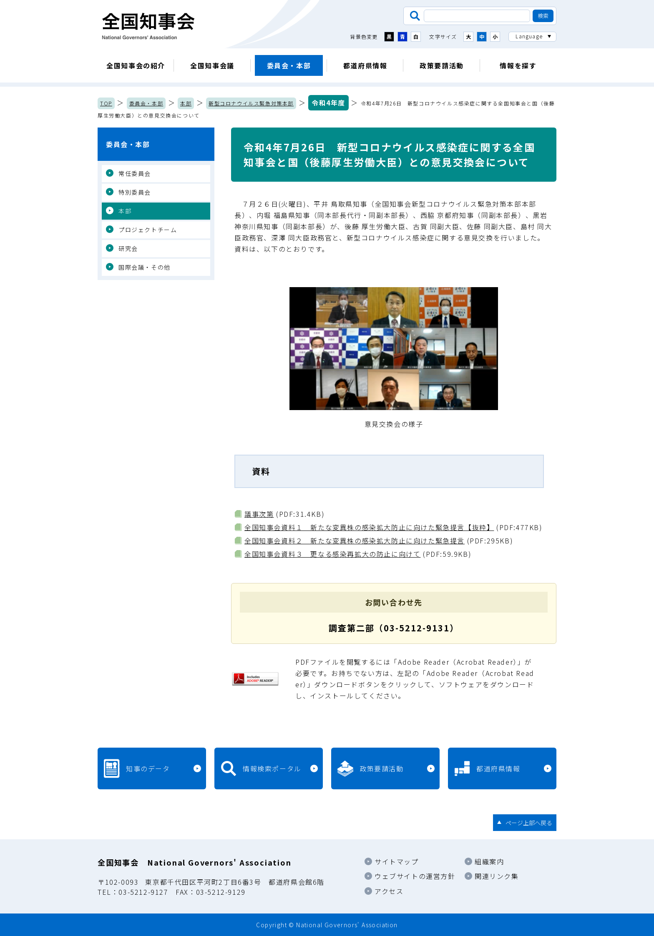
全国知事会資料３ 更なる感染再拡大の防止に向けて (332, 554)
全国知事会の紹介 (135, 65)
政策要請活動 (442, 65)
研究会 (128, 248)
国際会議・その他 (144, 267)
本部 (185, 103)
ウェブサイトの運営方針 (415, 876)
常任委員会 (134, 173)
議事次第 (259, 514)
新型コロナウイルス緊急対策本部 (251, 103)
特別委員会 (134, 192)
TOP (106, 103)
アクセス (389, 891)
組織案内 (489, 861)
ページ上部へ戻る (529, 822)
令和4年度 (328, 103)
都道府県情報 (365, 65)
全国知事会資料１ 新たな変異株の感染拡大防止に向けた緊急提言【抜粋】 (369, 527)
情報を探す (518, 65)
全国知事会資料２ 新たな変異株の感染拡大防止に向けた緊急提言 (354, 541)
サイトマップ (397, 861)
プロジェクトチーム (147, 229)
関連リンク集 (497, 876)
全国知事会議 (212, 65)
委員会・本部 (289, 65)
